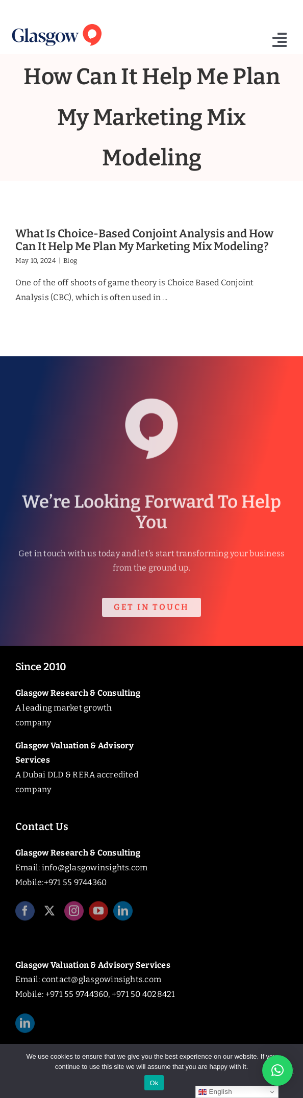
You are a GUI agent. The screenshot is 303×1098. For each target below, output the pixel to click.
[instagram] (74, 914)
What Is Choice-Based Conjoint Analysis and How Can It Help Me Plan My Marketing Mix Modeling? (144, 240)
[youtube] (98, 914)
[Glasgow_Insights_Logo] (56, 24)
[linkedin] (123, 914)
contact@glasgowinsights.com (101, 979)
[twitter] (49, 914)
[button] (277, 1070)
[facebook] (25, 914)
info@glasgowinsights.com (95, 867)
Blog (70, 260)
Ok (153, 1083)
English (215, 1092)
